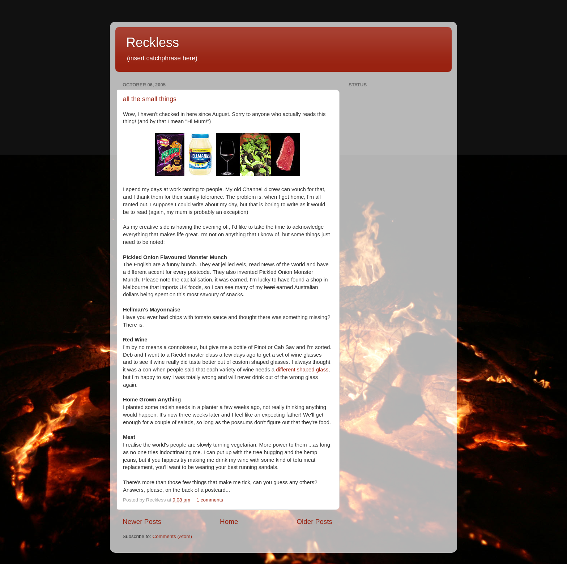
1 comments (209, 500)
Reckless (152, 42)
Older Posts (314, 521)
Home (229, 521)
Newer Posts (142, 521)
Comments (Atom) (172, 536)
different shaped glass (302, 370)
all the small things (149, 99)
